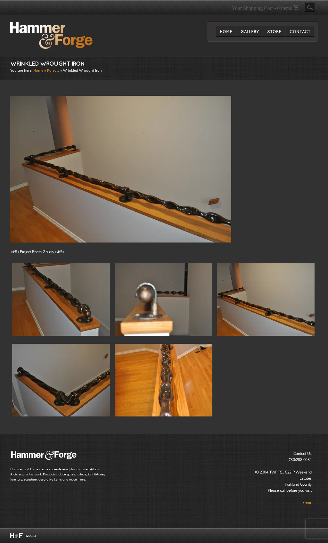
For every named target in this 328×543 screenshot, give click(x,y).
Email (307, 502)
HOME (226, 33)
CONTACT (300, 33)
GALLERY (250, 33)
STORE (274, 33)
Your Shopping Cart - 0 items (265, 8)
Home (38, 70)
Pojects (53, 70)
